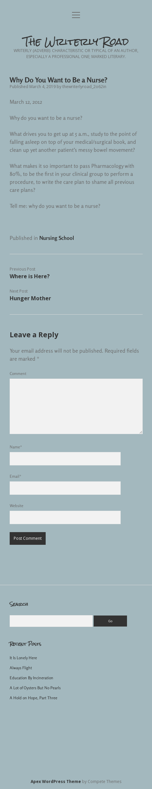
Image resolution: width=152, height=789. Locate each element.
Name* (16, 446)
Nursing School (56, 238)
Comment (18, 373)
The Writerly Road (76, 41)
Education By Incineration (31, 677)
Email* (15, 476)
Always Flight (21, 667)
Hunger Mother (30, 298)
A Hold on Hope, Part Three (33, 697)
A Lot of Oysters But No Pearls (35, 687)
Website (16, 505)
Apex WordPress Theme (56, 781)
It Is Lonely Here (23, 657)
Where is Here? (30, 276)
